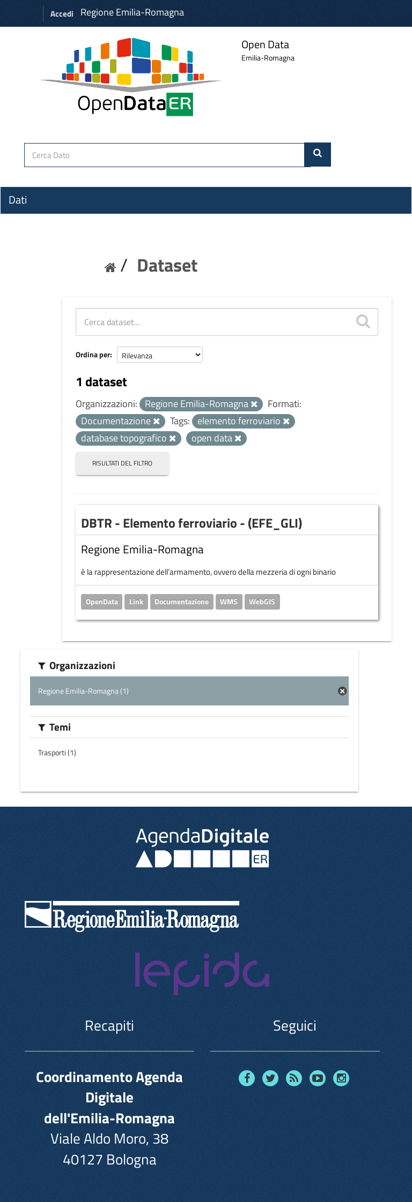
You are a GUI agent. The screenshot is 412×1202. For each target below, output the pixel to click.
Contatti (27, 279)
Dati (18, 200)
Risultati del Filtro (122, 463)
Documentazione (181, 601)
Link (136, 601)
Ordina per (93, 354)
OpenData (102, 601)
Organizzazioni (41, 219)
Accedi (61, 13)
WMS (229, 601)
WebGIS (262, 601)
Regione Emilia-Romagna (132, 12)
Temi (19, 238)
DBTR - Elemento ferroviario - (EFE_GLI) (191, 522)
